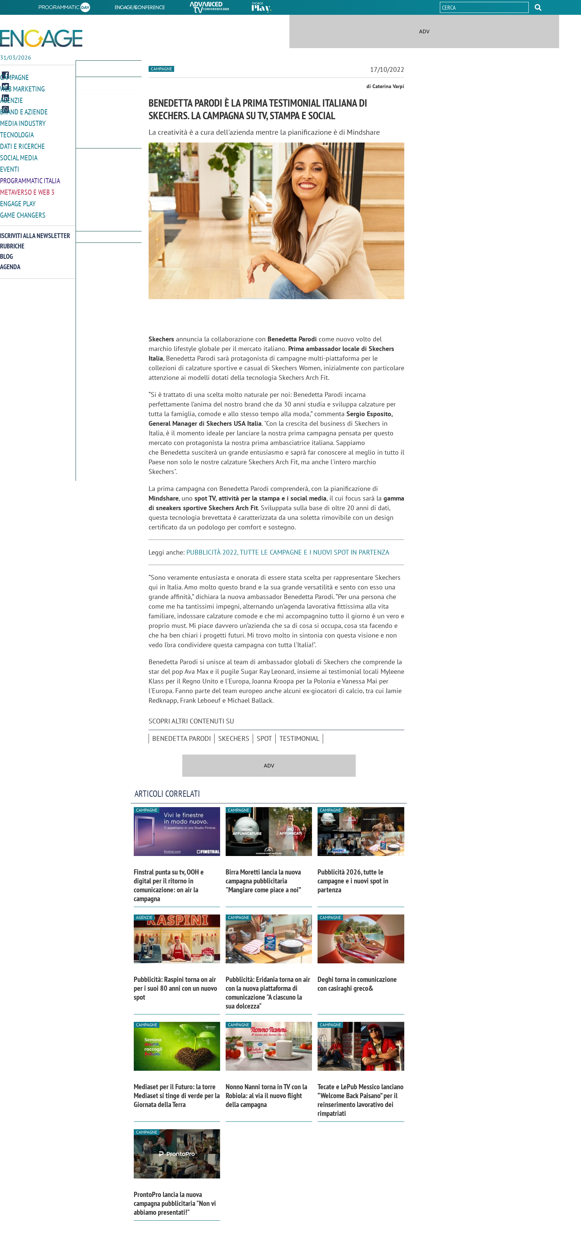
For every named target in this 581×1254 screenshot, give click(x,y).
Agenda (10, 262)
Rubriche (12, 241)
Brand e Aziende (22, 110)
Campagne (13, 77)
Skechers (233, 738)
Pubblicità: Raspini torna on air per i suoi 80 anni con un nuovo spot (175, 988)
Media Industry (21, 121)
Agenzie (10, 99)
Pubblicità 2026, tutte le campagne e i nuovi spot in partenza (353, 880)
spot (264, 738)
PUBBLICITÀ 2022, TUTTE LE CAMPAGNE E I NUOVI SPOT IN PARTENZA (287, 552)
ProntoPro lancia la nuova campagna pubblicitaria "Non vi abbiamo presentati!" (175, 1203)
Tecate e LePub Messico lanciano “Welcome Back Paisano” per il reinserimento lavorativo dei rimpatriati (361, 1100)
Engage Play (17, 199)
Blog (6, 251)
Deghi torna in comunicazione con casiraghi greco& (357, 984)
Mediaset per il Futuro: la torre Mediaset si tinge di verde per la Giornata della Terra (177, 1095)
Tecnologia (15, 132)
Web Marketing (21, 88)
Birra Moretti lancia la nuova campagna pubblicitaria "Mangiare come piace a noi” (263, 880)
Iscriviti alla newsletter (35, 231)
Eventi (9, 166)
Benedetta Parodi (181, 738)
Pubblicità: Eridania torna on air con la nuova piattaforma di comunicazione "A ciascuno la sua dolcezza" (268, 992)
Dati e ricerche (21, 143)
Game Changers (21, 210)
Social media (17, 155)
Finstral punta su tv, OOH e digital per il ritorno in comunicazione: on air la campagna (169, 885)
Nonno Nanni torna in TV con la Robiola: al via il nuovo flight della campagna (266, 1095)
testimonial (299, 738)
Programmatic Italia (28, 177)
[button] (538, 7)
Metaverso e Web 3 (26, 188)
